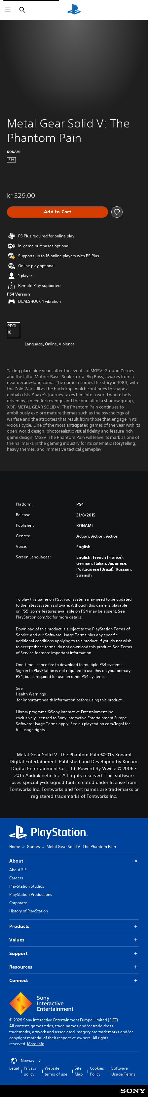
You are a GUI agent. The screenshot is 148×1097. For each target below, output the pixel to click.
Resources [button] (74, 967)
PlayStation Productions (30, 894)
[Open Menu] (7, 10)
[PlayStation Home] (74, 10)
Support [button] (74, 953)
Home (14, 846)
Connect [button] (74, 980)
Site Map (79, 1071)
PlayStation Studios (26, 886)
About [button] (74, 861)
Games (33, 846)
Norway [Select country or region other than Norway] (26, 1060)
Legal (14, 1068)
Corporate (18, 902)
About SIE (17, 869)
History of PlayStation (28, 911)
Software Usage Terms (123, 1071)
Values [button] (74, 940)
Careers (16, 878)
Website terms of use (56, 1071)
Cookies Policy (97, 1071)
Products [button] (74, 926)
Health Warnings (31, 694)
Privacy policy (30, 1071)
